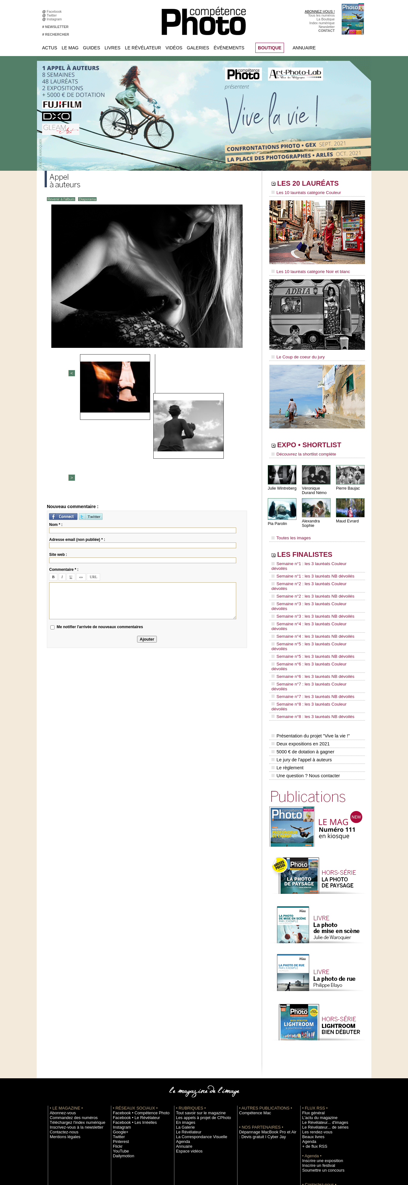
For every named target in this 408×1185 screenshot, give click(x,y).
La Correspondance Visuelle (197, 1058)
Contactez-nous (62, 1054)
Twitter (53, 15)
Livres (112, 47)
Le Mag (70, 47)
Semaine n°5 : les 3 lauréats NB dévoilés (309, 610)
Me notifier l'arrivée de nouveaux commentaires (100, 523)
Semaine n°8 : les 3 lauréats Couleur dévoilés (313, 640)
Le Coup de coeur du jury (295, 354)
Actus (49, 47)
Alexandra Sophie (317, 517)
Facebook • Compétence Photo (136, 1035)
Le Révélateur (143, 47)
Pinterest (119, 1063)
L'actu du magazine (317, 1039)
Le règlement (287, 691)
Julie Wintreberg (281, 484)
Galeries (198, 47)
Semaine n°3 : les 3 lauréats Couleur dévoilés (313, 580)
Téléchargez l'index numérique (73, 1044)
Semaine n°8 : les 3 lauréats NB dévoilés (309, 646)
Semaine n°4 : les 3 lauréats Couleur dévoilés (313, 592)
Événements (229, 47)
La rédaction (311, 1121)
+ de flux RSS (312, 1068)
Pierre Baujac (347, 484)
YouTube (119, 1073)
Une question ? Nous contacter (305, 697)
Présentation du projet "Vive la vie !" (309, 664)
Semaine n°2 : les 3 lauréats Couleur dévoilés (313, 568)
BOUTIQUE (269, 47)
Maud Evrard (347, 517)
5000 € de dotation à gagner (302, 677)
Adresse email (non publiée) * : (77, 435)
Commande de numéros (320, 1111)
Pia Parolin (277, 519)
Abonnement (311, 1116)
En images (184, 1044)
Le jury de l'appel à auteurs (301, 684)
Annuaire (304, 47)
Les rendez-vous (314, 1054)
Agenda (182, 1063)
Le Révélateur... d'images (321, 1044)
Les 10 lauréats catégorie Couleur (303, 192)
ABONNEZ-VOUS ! (320, 11)
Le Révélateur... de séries (321, 1049)
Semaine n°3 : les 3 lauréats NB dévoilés (309, 586)
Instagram (55, 19)
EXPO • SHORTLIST (316, 442)
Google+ (119, 1054)
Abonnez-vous (60, 1035)
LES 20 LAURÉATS (315, 184)
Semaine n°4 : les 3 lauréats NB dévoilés (309, 598)
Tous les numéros (321, 15)
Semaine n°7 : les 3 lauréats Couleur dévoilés (313, 628)
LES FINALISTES (311, 547)
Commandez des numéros (70, 1039)
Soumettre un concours (319, 1092)
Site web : (58, 450)
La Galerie (184, 1049)
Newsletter (327, 27)
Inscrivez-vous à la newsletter (72, 1049)
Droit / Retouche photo (319, 1125)
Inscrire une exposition (319, 1082)
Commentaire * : (63, 465)
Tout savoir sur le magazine (196, 1035)
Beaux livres (311, 1058)
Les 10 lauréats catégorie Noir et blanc (307, 270)
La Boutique (326, 19)
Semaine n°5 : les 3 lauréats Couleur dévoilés (313, 604)
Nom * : (55, 420)
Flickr (117, 1068)
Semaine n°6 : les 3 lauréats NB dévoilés (309, 622)
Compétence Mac (252, 1035)
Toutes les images (289, 530)
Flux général (311, 1035)
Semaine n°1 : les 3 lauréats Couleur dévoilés (313, 556)
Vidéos (173, 47)
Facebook (55, 11)
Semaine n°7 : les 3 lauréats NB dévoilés (309, 634)
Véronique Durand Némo (314, 486)
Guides (91, 47)
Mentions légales (62, 1058)
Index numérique (322, 23)
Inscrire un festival (316, 1087)
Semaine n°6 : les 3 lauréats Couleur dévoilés (313, 616)
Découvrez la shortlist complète (301, 451)
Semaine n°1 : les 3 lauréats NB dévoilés (309, 562)
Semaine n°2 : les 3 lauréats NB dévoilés (309, 574)
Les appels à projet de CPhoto (199, 1039)
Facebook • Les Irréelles (131, 1044)
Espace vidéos (187, 1073)
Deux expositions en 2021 (300, 671)
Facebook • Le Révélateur (132, 1039)
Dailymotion (122, 1078)
